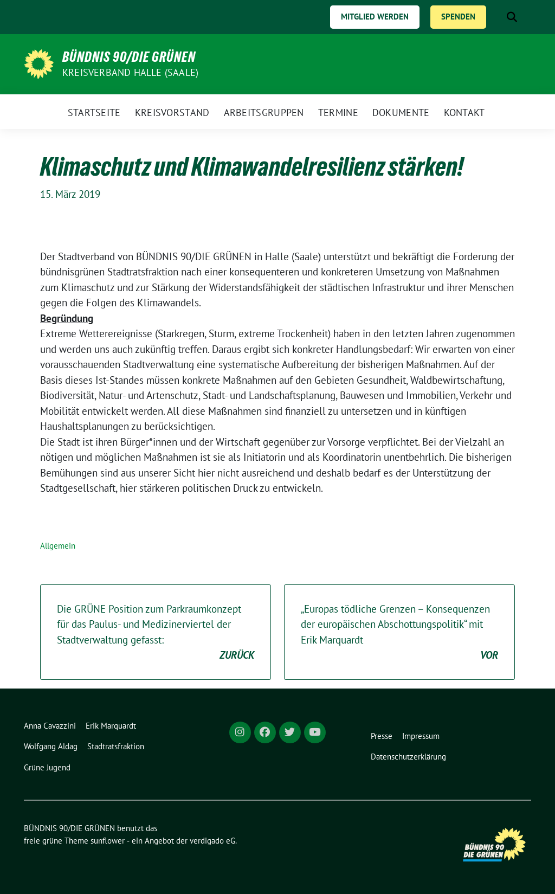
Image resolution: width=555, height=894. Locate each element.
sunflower (108, 840)
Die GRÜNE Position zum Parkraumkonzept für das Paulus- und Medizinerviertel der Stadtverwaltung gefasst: (155, 632)
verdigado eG (212, 840)
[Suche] (496, 17)
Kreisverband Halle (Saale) (130, 72)
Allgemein (57, 546)
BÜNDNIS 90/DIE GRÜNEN (129, 57)
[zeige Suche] (511, 17)
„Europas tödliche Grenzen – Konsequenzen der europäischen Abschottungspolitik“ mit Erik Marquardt (399, 632)
